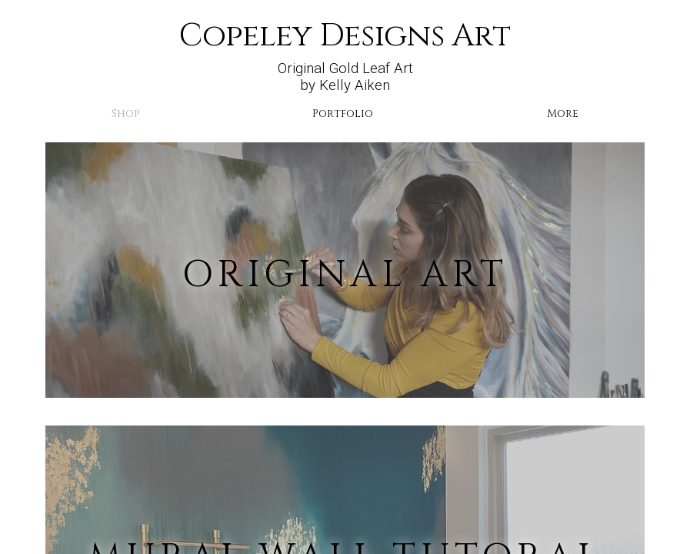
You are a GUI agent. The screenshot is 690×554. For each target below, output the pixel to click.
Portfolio (342, 113)
